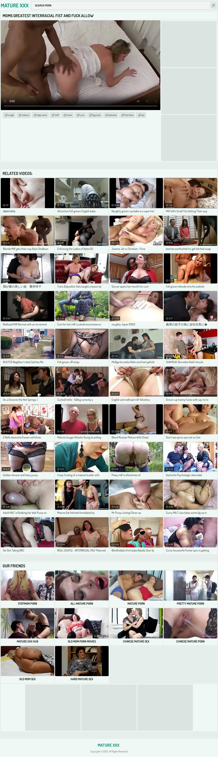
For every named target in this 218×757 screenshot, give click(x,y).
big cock (96, 115)
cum (82, 115)
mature (25, 115)
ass (142, 115)
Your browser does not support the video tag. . (80, 65)
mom (69, 115)
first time (129, 115)
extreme (112, 115)
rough (11, 115)
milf (57, 115)
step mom (42, 115)
